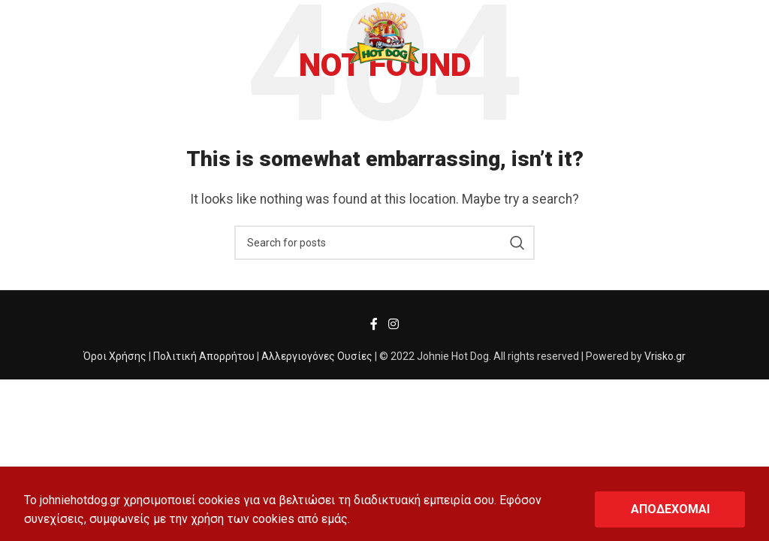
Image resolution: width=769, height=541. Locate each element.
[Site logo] (384, 35)
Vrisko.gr (665, 356)
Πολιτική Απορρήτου (204, 356)
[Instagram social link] (393, 325)
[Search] (384, 242)
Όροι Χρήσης (114, 356)
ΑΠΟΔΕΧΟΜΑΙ (670, 509)
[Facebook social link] (374, 325)
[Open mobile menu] (36, 36)
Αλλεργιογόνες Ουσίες (316, 356)
